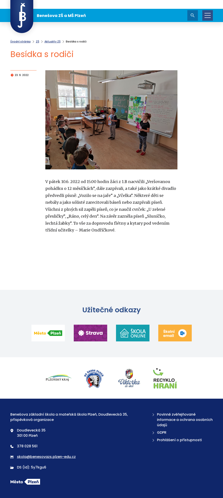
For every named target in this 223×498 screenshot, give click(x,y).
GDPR (158, 432)
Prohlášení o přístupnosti (176, 439)
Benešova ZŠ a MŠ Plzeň (48, 15)
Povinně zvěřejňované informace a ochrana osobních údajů (182, 420)
